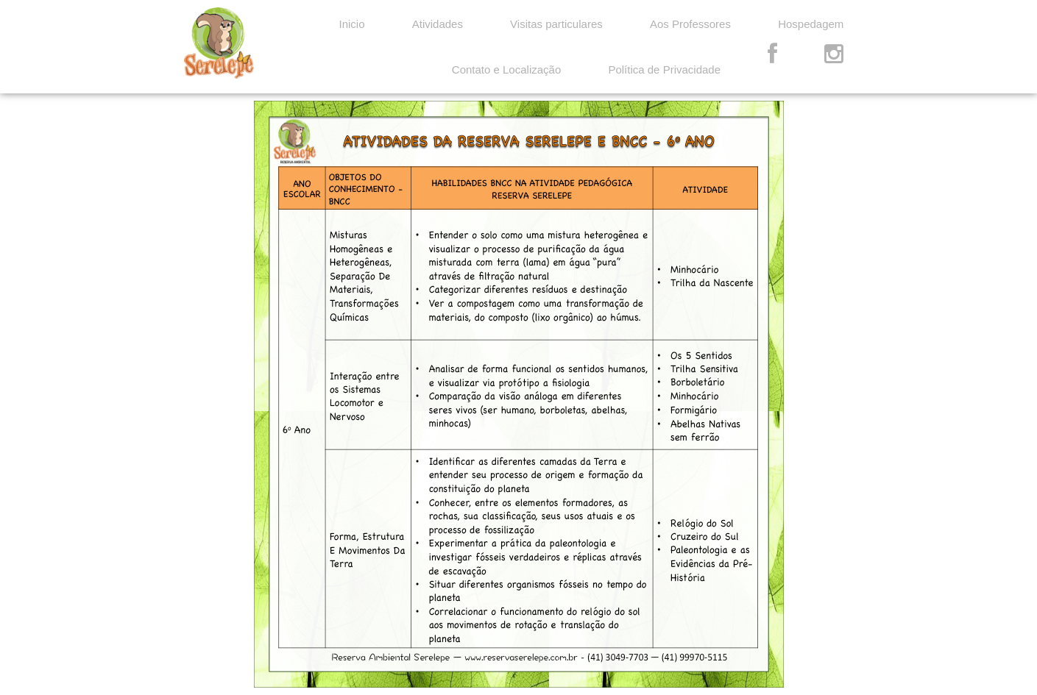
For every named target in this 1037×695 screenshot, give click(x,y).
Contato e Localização (506, 69)
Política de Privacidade (664, 69)
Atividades (437, 24)
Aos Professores (690, 24)
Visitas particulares (556, 24)
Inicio (352, 24)
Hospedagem (810, 24)
